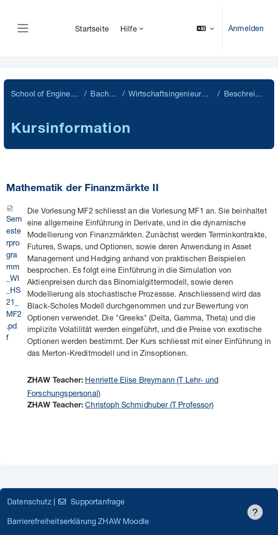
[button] (205, 28)
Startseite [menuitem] (92, 28)
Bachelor (104, 93)
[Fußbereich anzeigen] (255, 512)
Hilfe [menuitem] (128, 28)
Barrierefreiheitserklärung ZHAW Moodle (78, 520)
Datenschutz (29, 501)
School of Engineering (45, 93)
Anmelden (246, 27)
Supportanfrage (91, 501)
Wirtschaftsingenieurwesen (171, 93)
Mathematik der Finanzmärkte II (82, 189)
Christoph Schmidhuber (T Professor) (149, 404)
